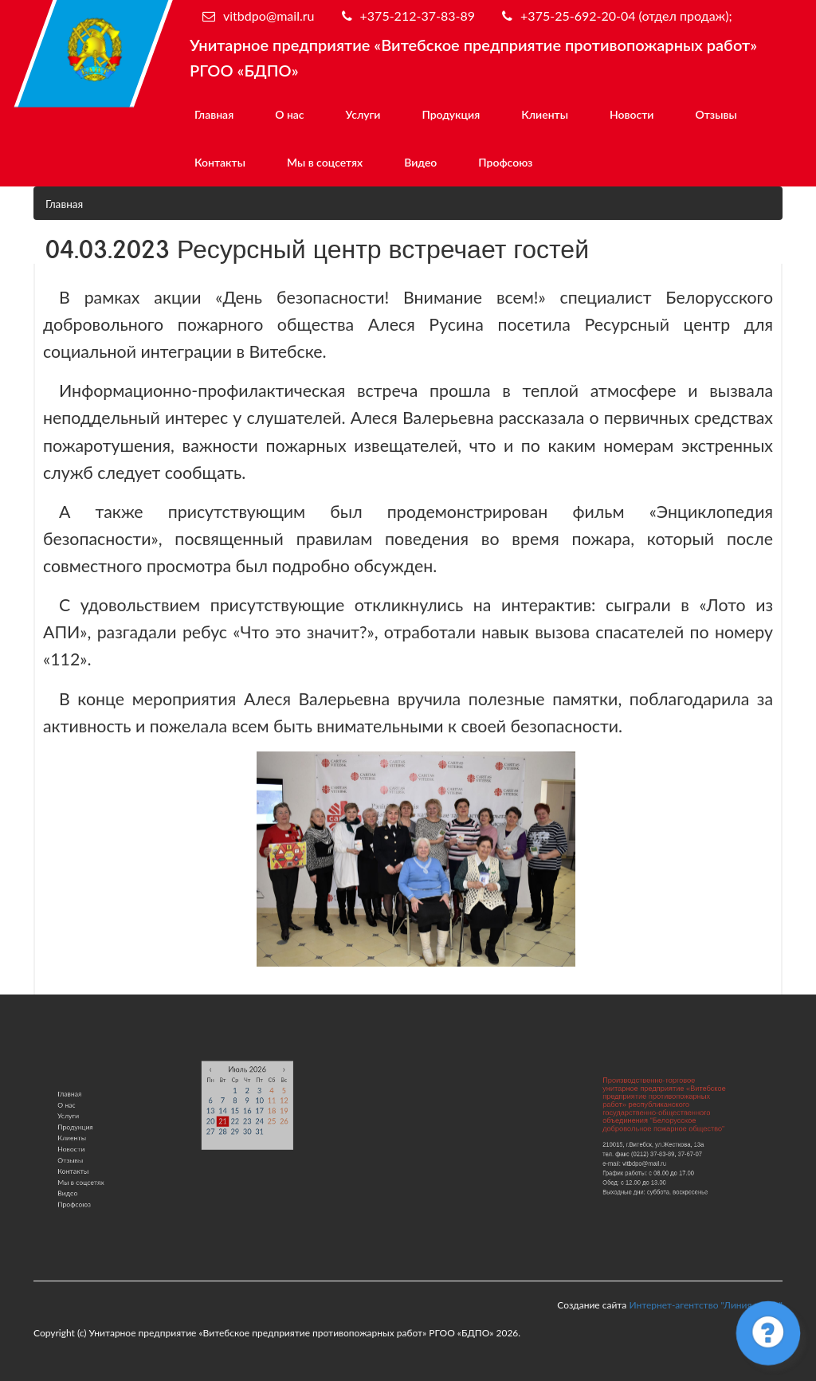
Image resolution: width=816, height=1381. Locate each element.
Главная (213, 114)
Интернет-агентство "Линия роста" (706, 1305)
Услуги (363, 114)
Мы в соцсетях (325, 162)
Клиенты (544, 114)
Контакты (219, 162)
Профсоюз (505, 162)
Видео (420, 162)
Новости (631, 114)
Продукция (451, 114)
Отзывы (715, 114)
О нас (289, 114)
